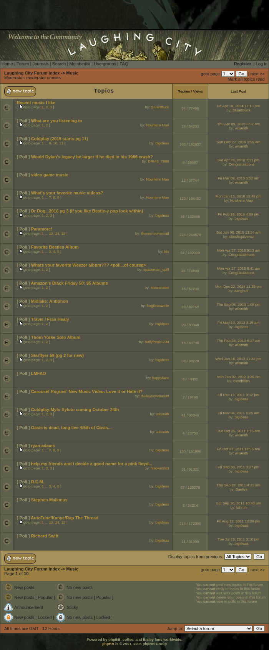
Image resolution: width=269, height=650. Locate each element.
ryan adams (43, 445)
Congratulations (241, 164)
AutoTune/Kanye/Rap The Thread (64, 518)
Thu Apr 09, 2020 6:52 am (238, 124)
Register (242, 63)
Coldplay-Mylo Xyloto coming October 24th (75, 409)
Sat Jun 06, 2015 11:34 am (238, 232)
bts (166, 251)
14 (57, 233)
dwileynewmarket (155, 396)
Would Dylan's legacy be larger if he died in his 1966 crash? (92, 156)
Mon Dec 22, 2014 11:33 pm (238, 286)
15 (63, 233)
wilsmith (241, 128)
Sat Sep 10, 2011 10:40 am (238, 503)
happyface (160, 378)
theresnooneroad (155, 233)
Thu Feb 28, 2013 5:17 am (238, 340)
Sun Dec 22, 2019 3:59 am (238, 142)
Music (72, 73)
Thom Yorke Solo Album (55, 337)
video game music (49, 174)
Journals (40, 63)
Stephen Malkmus (49, 499)
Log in (261, 63)
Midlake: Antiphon (49, 301)
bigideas (162, 143)
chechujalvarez (241, 236)
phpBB (108, 644)
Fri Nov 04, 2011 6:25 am (238, 413)
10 (55, 143)
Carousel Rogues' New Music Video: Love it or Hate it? (87, 391)
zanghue (241, 291)
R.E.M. (37, 481)
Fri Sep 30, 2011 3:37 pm (238, 467)
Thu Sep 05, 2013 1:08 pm (239, 304)
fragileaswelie (158, 305)
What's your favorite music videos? (67, 193)
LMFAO (38, 373)
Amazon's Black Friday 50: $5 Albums (69, 283)
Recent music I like (36, 102)
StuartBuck (160, 107)
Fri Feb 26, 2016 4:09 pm (238, 214)
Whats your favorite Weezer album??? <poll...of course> (88, 265)
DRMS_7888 (158, 161)
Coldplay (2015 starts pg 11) (59, 138)
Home (7, 63)
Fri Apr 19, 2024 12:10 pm (238, 106)
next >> (258, 73)
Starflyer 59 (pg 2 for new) (57, 355)
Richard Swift (44, 536)
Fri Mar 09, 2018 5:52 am (238, 178)
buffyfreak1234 (157, 342)
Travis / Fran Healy (50, 319)
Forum (23, 63)
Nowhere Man (157, 125)
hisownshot (160, 468)
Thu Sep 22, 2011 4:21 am (239, 485)
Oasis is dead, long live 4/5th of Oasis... (71, 427)
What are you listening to (56, 120)
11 (61, 143)
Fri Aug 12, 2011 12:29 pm (238, 521)
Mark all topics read (246, 79)
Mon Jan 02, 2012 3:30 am (238, 377)
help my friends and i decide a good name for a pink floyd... (91, 463)
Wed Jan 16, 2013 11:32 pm (238, 359)
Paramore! (41, 229)
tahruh (241, 507)
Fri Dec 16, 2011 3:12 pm (238, 395)
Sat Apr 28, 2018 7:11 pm (238, 160)
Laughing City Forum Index (32, 73)
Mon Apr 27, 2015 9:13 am (238, 250)
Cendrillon (241, 381)
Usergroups (105, 63)
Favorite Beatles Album (55, 247)
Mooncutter (160, 287)
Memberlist (79, 63)
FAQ (124, 63)
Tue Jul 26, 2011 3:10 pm (238, 539)
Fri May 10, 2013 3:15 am (238, 322)
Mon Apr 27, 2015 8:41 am (238, 268)
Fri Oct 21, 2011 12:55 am (238, 449)
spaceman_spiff (156, 269)
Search (59, 63)
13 (51, 233)
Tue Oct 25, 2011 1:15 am (238, 431)
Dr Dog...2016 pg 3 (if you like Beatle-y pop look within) (87, 211)
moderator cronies (43, 77)
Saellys (241, 489)
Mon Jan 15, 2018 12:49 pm (238, 196)
